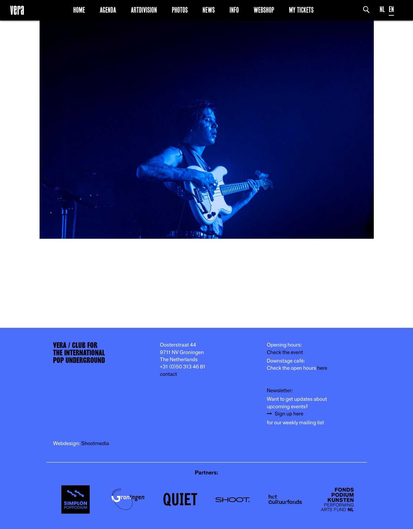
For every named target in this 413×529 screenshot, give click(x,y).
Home (79, 9)
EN (391, 9)
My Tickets (301, 9)
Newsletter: (280, 390)
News (209, 9)
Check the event (285, 352)
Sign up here (289, 413)
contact (168, 374)
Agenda (108, 9)
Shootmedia (95, 443)
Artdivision (144, 9)
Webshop (264, 9)
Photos (180, 9)
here (322, 368)
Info (234, 9)
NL (382, 9)
